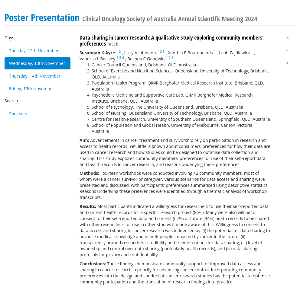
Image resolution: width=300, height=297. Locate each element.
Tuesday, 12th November (34, 50)
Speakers (18, 114)
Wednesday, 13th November (37, 63)
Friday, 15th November (31, 88)
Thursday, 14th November (34, 76)
